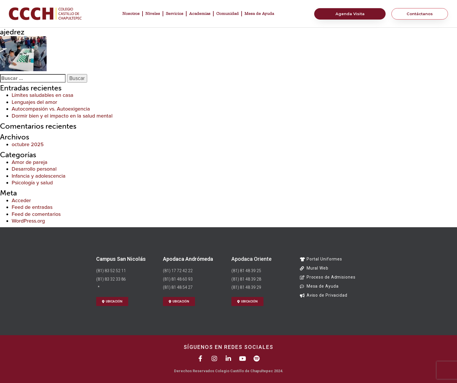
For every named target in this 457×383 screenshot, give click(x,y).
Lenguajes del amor (34, 102)
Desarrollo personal (34, 169)
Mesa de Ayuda (259, 13)
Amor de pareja (30, 162)
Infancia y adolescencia (39, 176)
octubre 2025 (28, 144)
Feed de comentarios (36, 214)
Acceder (21, 200)
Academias (199, 13)
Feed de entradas (32, 207)
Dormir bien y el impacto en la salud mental (62, 116)
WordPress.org (28, 221)
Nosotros (131, 13)
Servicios (174, 13)
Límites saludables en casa (42, 95)
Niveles (152, 13)
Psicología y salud (32, 182)
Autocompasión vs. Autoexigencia (51, 109)
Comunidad (227, 13)
